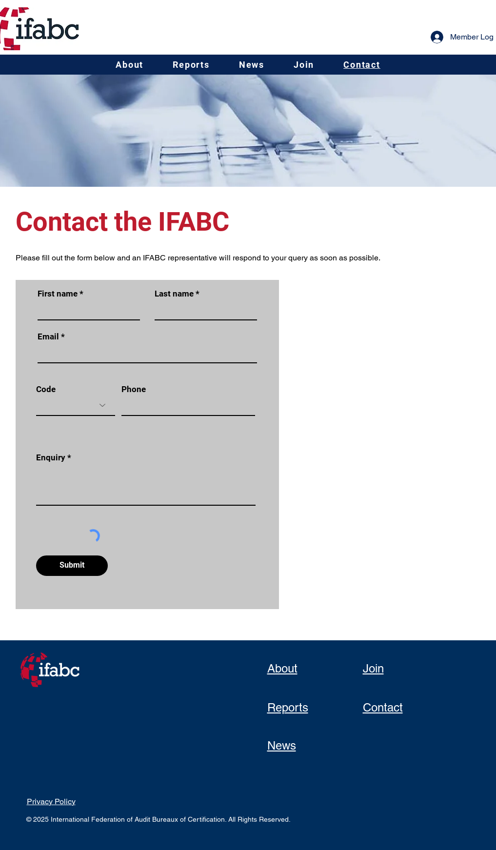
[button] (129, 65)
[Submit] (72, 565)
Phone (133, 389)
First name (58, 294)
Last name (174, 294)
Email (48, 337)
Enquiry (50, 458)
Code (46, 389)
